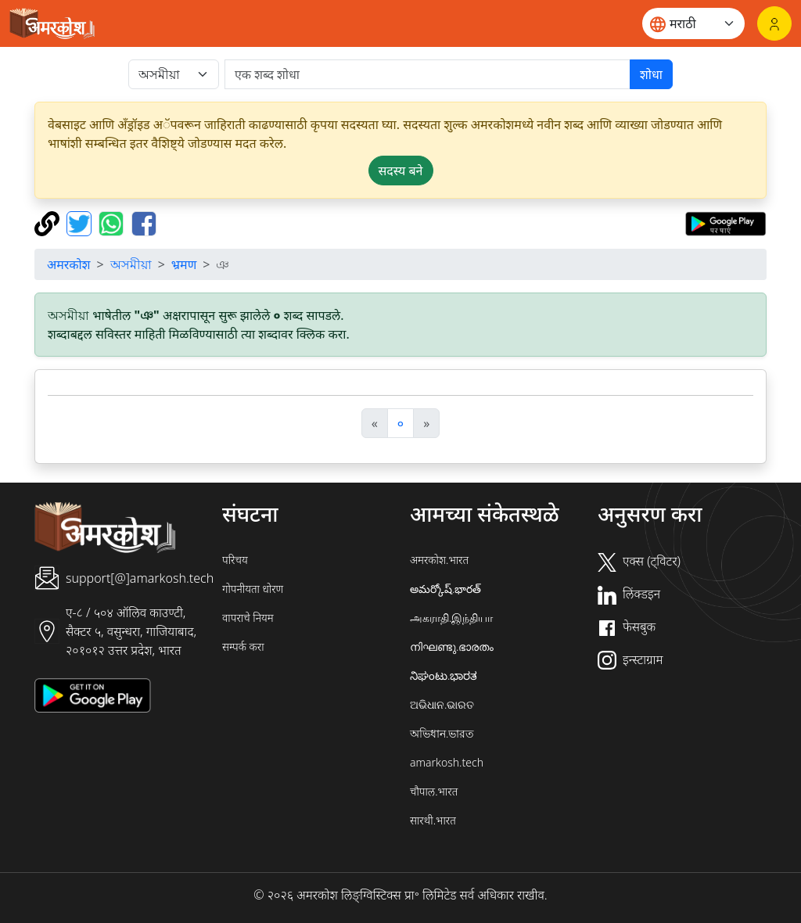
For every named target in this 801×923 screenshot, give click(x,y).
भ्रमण (183, 264)
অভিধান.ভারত (442, 733)
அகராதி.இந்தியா (451, 617)
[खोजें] (427, 74)
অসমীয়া (131, 264)
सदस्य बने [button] (401, 170)
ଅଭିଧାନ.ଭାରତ (442, 704)
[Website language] (693, 23)
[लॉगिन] (774, 23)
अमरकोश (69, 264)
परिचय (235, 559)
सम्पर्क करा (243, 646)
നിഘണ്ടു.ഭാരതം (452, 646)
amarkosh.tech (446, 762)
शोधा (651, 74)
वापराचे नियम (248, 617)
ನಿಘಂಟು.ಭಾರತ (443, 675)
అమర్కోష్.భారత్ (445, 588)
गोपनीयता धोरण (252, 588)
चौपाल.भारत (434, 791)
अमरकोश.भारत (439, 559)
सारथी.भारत (433, 820)
